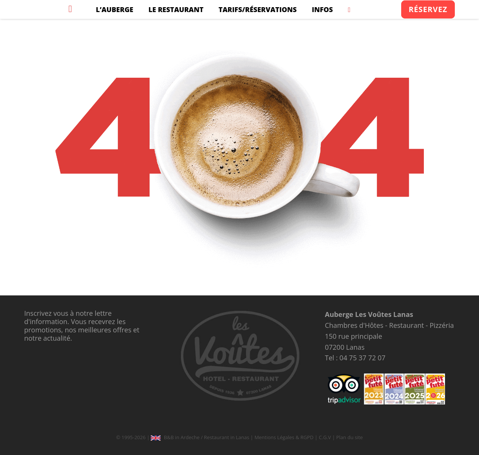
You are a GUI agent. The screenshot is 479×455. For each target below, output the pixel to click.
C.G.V (325, 437)
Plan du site (349, 437)
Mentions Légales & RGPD (284, 437)
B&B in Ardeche (182, 437)
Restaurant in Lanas (226, 437)
